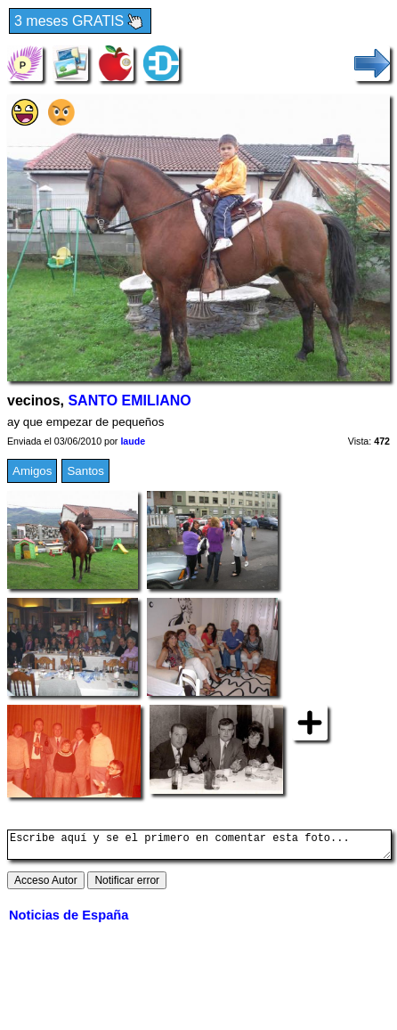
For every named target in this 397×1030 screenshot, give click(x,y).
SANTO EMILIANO (129, 400)
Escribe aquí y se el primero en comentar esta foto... (199, 847)
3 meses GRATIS (80, 22)
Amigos (32, 471)
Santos (85, 471)
